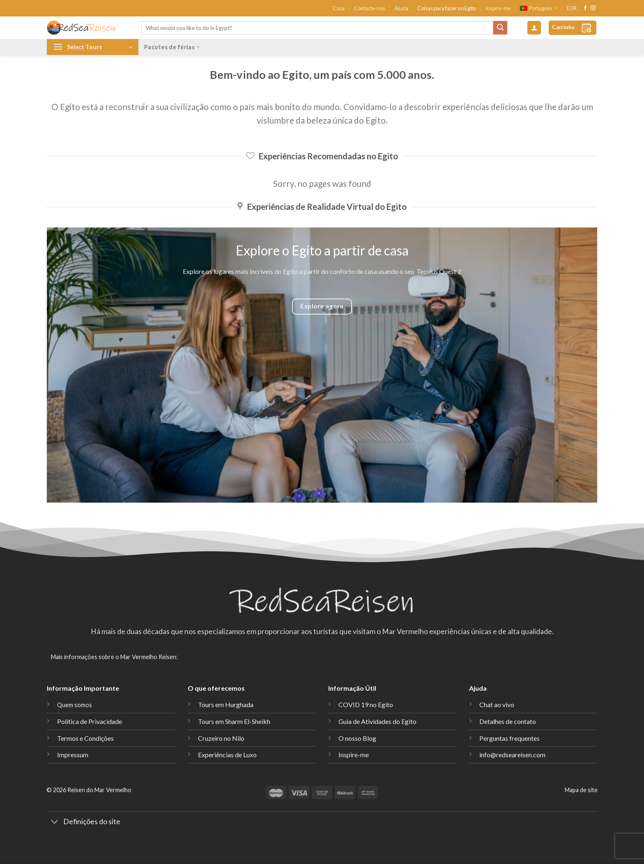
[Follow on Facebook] (585, 8)
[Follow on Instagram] (593, 8)
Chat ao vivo (496, 704)
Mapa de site (581, 789)
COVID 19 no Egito (365, 704)
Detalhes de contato (507, 721)
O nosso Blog (357, 738)
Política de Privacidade (89, 721)
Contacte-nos (369, 8)
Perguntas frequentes (509, 738)
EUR (572, 8)
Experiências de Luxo (227, 754)
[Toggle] (55, 823)
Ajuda (401, 8)
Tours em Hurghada (225, 704)
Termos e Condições (85, 738)
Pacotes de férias (172, 47)
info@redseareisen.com (512, 754)
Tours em (234, 721)
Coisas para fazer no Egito (446, 8)
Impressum (72, 754)
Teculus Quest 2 (438, 271)
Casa (339, 8)
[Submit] (500, 28)
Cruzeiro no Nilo (221, 738)
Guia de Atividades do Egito (377, 721)
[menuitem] (539, 8)
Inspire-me (498, 8)
